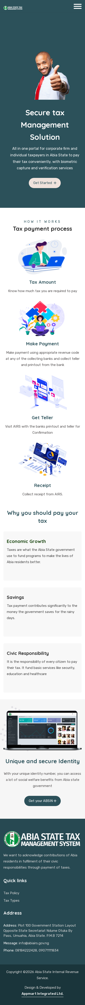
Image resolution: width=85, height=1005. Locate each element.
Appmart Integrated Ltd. (42, 994)
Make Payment (42, 343)
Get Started (45, 183)
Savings (15, 597)
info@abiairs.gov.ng (34, 943)
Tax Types (11, 900)
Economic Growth (26, 541)
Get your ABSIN (43, 801)
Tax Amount (42, 282)
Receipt (42, 485)
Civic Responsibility (28, 653)
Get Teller (42, 417)
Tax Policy (11, 893)
